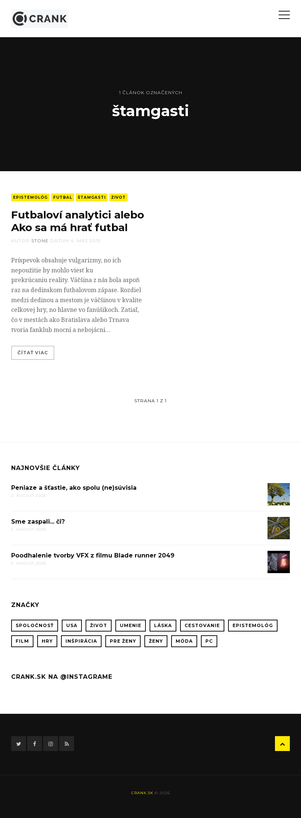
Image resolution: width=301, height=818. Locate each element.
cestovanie (202, 625)
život (118, 197)
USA (71, 625)
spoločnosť (35, 625)
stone (40, 240)
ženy (156, 641)
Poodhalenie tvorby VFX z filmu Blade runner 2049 (92, 555)
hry (47, 641)
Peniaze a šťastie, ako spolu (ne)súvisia (74, 487)
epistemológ (30, 197)
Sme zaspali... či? (38, 521)
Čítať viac (32, 352)
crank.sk (142, 792)
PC (209, 641)
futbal (62, 197)
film (22, 641)
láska (163, 625)
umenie (130, 625)
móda (184, 641)
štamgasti (92, 197)
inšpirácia (81, 641)
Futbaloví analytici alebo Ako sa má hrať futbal (77, 221)
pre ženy (123, 641)
